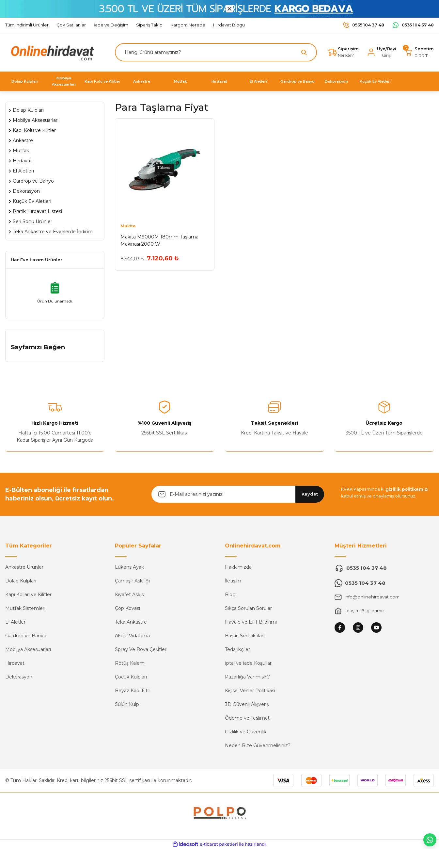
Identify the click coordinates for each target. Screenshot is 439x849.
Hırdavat (14, 663)
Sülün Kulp (127, 704)
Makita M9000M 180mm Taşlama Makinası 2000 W (159, 240)
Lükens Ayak (129, 567)
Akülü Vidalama (132, 636)
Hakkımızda (238, 567)
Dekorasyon (18, 677)
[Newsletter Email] (237, 494)
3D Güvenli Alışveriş (247, 704)
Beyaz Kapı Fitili (132, 691)
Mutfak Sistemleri (25, 608)
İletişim (233, 581)
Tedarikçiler (237, 649)
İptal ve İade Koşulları (249, 663)
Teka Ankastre (131, 622)
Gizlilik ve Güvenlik (245, 732)
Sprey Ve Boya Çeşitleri (141, 649)
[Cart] (419, 52)
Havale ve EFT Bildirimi (251, 622)
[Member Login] (380, 52)
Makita (128, 225)
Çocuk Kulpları (131, 677)
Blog (230, 594)
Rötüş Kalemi (130, 663)
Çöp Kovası (127, 608)
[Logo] (51, 51)
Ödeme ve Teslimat (247, 718)
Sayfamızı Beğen (38, 347)
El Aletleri (15, 622)
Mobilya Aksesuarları (28, 649)
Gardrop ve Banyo (25, 636)
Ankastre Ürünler (24, 567)
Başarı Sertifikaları (244, 636)
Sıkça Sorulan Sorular (248, 608)
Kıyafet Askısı (130, 594)
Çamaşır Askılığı (132, 581)
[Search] (215, 52)
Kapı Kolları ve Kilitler (28, 594)
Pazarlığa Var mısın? (247, 677)
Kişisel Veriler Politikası (250, 691)
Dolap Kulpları (20, 581)
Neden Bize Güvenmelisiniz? (257, 745)
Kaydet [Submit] (310, 494)
